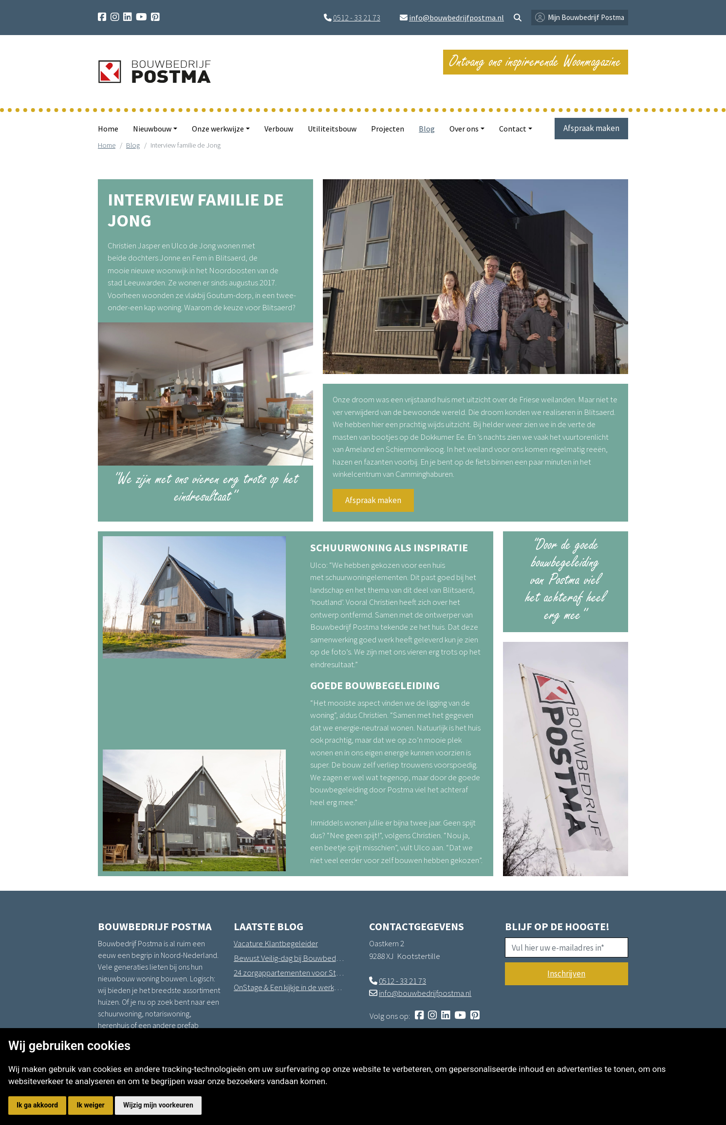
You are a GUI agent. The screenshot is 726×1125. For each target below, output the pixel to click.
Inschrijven (566, 973)
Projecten (387, 128)
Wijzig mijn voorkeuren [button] (158, 1105)
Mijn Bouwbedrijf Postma (586, 17)
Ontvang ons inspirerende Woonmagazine (535, 61)
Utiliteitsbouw (332, 128)
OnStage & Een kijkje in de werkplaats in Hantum (289, 987)
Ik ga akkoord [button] (37, 1105)
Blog (427, 128)
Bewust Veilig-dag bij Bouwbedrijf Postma (289, 958)
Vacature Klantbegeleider (276, 943)
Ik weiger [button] (90, 1105)
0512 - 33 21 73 (356, 17)
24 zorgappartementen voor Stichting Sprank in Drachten (289, 972)
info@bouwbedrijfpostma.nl (456, 17)
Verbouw (278, 128)
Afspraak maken (591, 128)
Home (108, 128)
